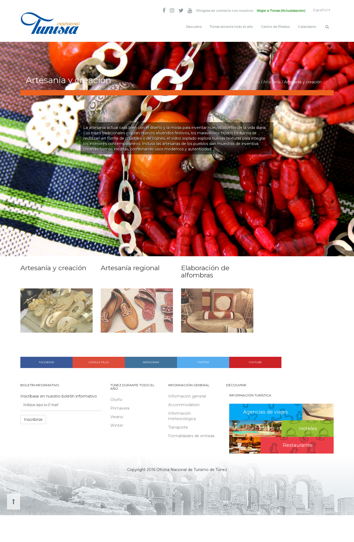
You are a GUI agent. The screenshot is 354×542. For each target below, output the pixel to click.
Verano (116, 415)
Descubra (194, 27)
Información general (187, 394)
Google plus (99, 360)
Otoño (116, 398)
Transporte (178, 425)
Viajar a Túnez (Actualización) (278, 11)
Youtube (255, 360)
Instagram (151, 360)
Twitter (203, 360)
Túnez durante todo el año (231, 27)
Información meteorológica (182, 414)
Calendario (307, 27)
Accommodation (184, 403)
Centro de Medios (275, 27)
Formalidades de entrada (191, 434)
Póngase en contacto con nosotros (221, 11)
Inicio (255, 80)
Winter (116, 424)
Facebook (46, 360)
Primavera (119, 406)
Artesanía (272, 80)
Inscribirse (33, 417)
